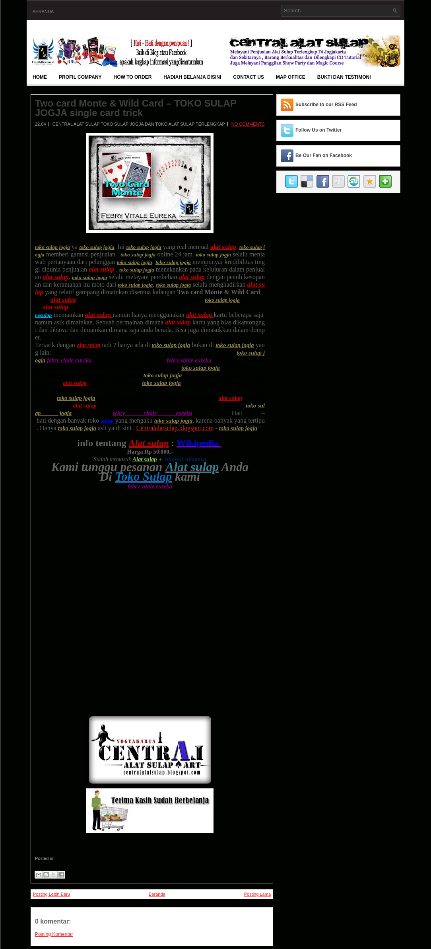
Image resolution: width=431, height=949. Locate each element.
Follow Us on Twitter (318, 130)
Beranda (43, 11)
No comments (248, 124)
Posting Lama (257, 894)
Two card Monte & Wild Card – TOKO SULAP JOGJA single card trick (136, 108)
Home (40, 77)
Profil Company (80, 77)
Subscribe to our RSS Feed (326, 104)
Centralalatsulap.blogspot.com (175, 428)
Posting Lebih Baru (51, 894)
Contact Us (248, 77)
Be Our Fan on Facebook (323, 155)
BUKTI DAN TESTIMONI (344, 77)
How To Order (133, 77)
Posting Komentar (54, 934)
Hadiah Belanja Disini (192, 77)
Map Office (290, 77)
